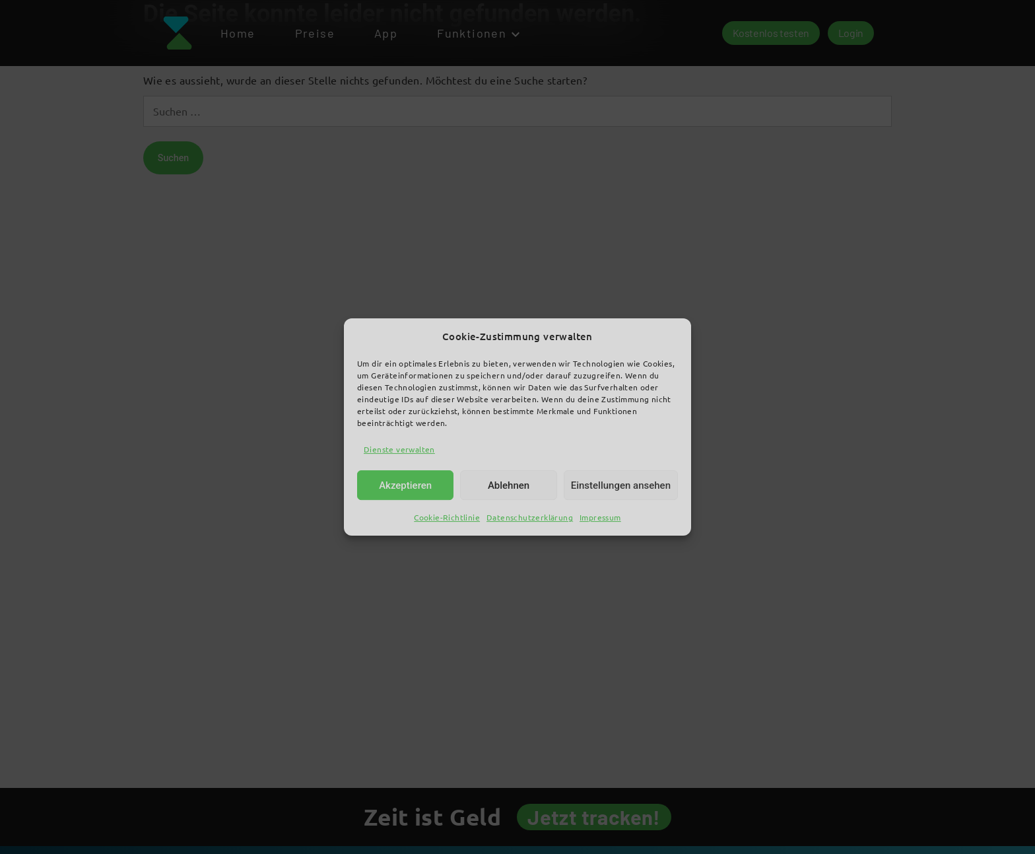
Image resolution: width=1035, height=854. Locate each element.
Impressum (600, 518)
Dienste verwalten (399, 449)
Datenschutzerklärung (529, 518)
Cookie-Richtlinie (447, 518)
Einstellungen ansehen (621, 485)
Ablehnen (508, 485)
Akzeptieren (405, 485)
